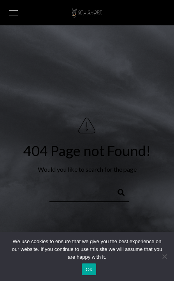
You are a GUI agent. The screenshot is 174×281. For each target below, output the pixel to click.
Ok (89, 269)
